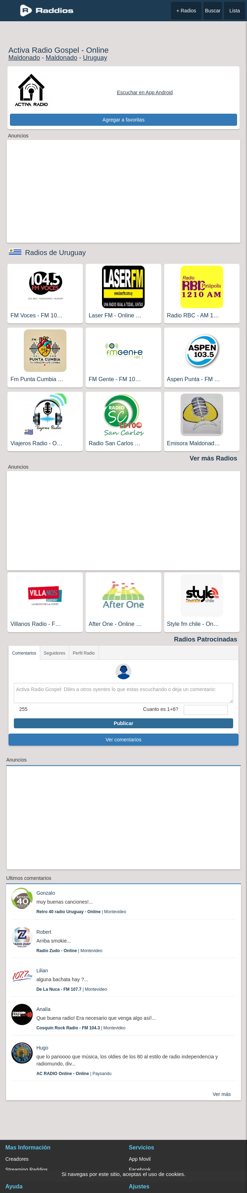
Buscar (213, 10)
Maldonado (24, 57)
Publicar (123, 723)
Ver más (222, 1094)
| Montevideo (81, 911)
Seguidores (54, 653)
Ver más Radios (213, 458)
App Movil (140, 1159)
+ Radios (186, 10)
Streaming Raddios (26, 1169)
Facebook (140, 1169)
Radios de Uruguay (55, 252)
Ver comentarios (123, 739)
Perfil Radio (84, 653)
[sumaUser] (206, 710)
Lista (234, 10)
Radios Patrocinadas (205, 639)
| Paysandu (73, 1073)
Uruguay (95, 57)
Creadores (16, 1159)
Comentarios (24, 653)
